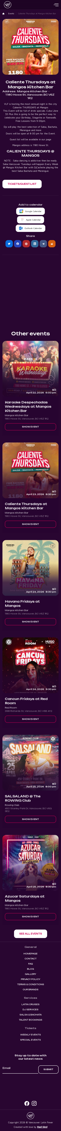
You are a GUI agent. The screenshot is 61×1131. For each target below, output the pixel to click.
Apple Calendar (33, 219)
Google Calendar (33, 211)
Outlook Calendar (33, 228)
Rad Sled (42, 1127)
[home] (6, 4)
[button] (56, 4)
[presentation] (30, 1082)
